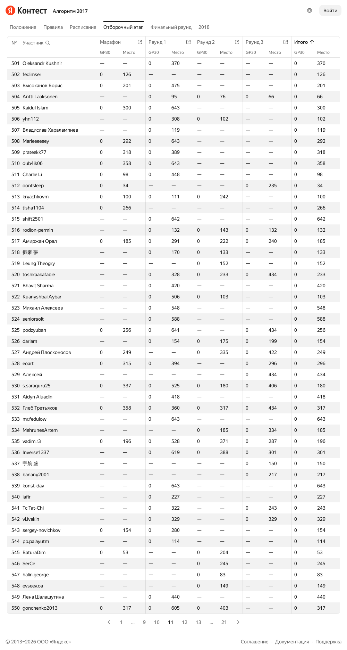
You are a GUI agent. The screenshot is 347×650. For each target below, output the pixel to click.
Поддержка (328, 641)
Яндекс (60, 641)
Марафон (114, 42)
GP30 (108, 52)
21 (224, 622)
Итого (304, 42)
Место (132, 52)
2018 (204, 27)
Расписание (83, 27)
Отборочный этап (123, 27)
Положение (23, 27)
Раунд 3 (258, 42)
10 (157, 622)
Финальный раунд (171, 27)
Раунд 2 (209, 42)
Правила (53, 27)
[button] (36, 43)
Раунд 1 (161, 42)
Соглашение (255, 641)
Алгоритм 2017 (70, 11)
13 (198, 622)
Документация (292, 641)
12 (184, 622)
